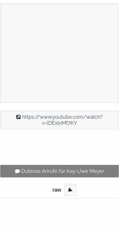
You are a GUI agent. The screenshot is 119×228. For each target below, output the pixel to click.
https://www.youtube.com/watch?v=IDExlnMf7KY (59, 120)
